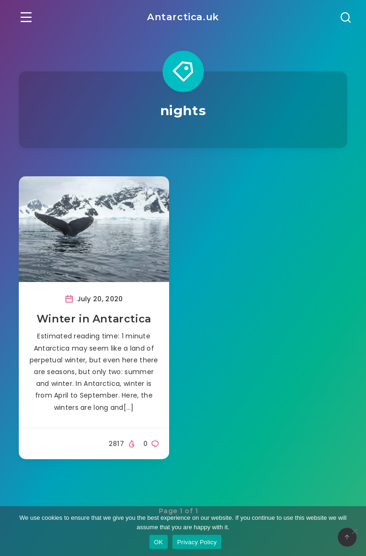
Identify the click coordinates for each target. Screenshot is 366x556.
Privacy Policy (197, 542)
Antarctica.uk (183, 17)
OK (158, 542)
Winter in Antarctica (94, 319)
